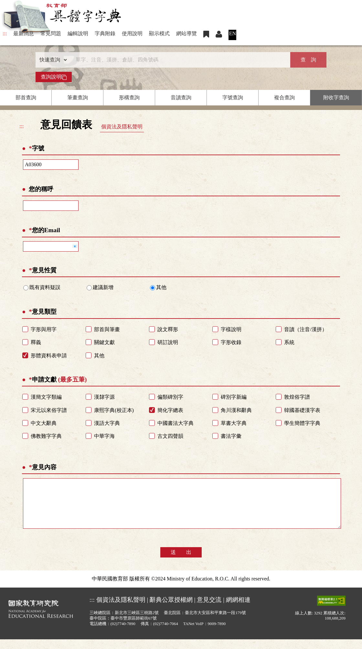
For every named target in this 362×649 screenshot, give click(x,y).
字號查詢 (232, 97)
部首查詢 (26, 97)
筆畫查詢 (77, 97)
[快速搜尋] (179, 60)
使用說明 (132, 33)
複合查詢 (284, 97)
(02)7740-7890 (123, 633)
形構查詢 (129, 97)
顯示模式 (159, 33)
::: (5, 33)
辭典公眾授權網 (171, 609)
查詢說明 (54, 77)
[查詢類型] (52, 60)
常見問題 (50, 33)
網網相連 (238, 609)
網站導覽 (186, 33)
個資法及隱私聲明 (122, 126)
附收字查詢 (336, 97)
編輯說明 (78, 33)
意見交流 (209, 609)
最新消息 (23, 33)
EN (232, 33)
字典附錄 (105, 33)
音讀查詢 (181, 97)
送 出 (181, 562)
